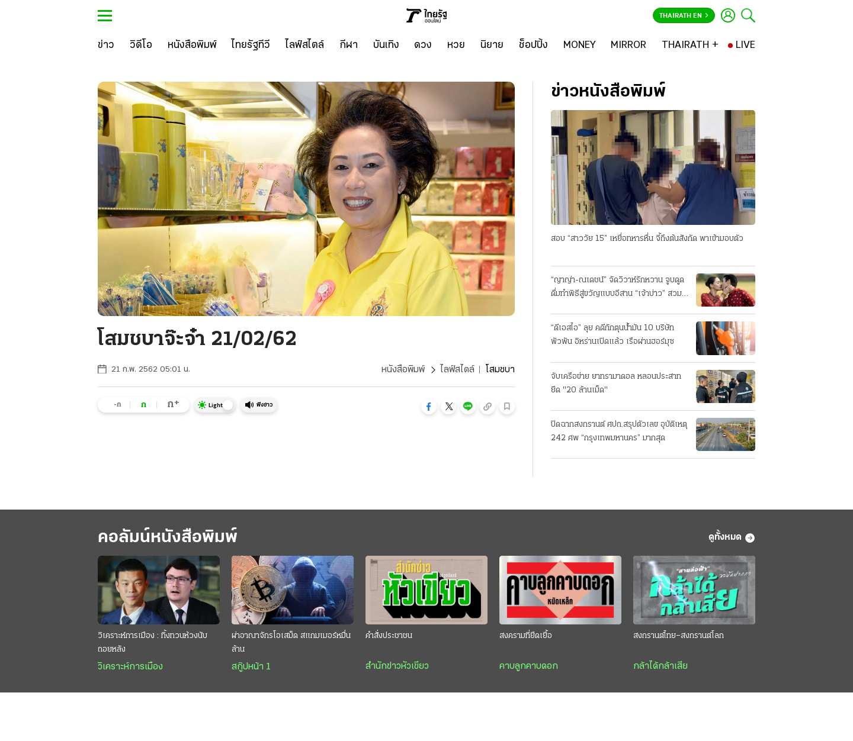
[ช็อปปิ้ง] (533, 45)
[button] (429, 406)
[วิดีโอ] (141, 45)
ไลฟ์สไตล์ (457, 370)
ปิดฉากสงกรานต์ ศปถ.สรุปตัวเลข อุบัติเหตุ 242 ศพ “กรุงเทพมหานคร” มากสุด (619, 431)
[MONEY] (579, 45)
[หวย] (456, 45)
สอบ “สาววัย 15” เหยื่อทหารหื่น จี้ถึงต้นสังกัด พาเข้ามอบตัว (647, 238)
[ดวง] (423, 45)
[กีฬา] (348, 45)
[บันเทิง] (386, 45)
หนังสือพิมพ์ (403, 370)
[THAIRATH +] (690, 45)
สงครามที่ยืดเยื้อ (525, 636)
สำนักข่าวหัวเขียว (397, 666)
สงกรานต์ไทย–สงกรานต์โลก (678, 636)
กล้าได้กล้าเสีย (660, 666)
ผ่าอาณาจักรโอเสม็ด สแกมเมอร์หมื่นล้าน (291, 643)
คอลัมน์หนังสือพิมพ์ (168, 538)
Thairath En (683, 16)
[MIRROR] (628, 45)
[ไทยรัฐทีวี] (251, 45)
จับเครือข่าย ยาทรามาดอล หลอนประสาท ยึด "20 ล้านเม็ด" (616, 383)
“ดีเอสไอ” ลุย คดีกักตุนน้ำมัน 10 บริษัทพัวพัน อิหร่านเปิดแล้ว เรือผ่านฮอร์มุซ (612, 335)
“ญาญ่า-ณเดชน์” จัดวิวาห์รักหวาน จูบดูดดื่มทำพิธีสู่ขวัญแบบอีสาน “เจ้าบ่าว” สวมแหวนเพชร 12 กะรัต (617, 288)
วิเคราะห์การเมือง (130, 667)
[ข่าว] (106, 45)
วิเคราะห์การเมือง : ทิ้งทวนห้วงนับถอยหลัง (152, 643)
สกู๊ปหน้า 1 (251, 667)
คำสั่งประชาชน (388, 636)
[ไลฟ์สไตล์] (305, 45)
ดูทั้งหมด (731, 538)
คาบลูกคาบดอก (528, 666)
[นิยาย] (492, 45)
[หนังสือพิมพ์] (192, 45)
